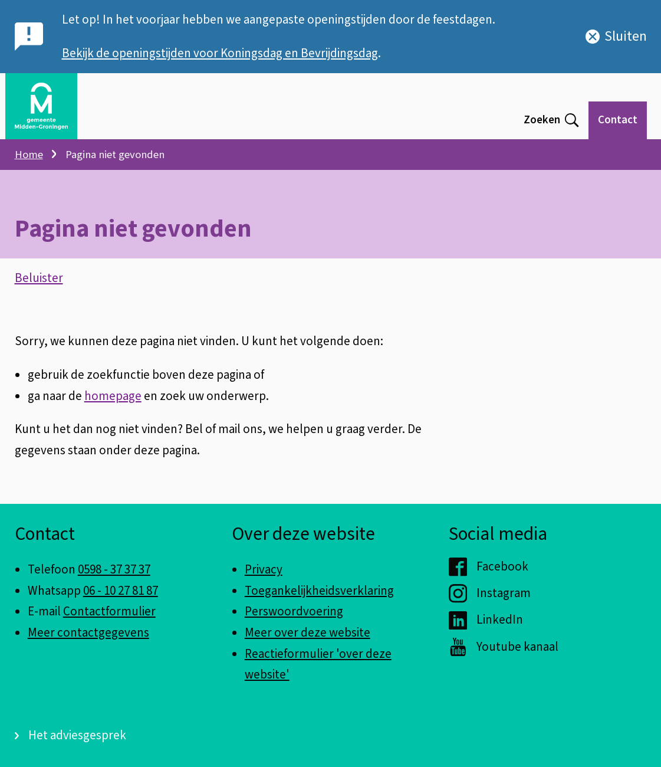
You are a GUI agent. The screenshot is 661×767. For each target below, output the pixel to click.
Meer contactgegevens (88, 632)
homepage (113, 396)
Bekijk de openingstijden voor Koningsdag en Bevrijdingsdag (220, 53)
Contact (617, 120)
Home (29, 154)
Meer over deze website (307, 632)
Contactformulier (109, 611)
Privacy (263, 569)
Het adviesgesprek (77, 735)
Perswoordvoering (294, 611)
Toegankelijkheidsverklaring (319, 590)
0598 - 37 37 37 (114, 569)
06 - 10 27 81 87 (120, 590)
